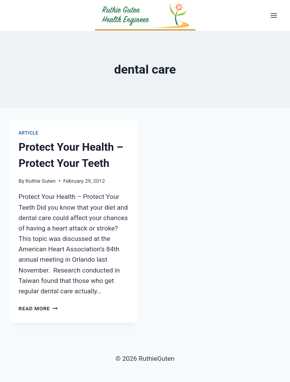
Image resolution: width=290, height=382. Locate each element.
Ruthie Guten (40, 181)
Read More (38, 308)
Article (28, 133)
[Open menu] (273, 15)
